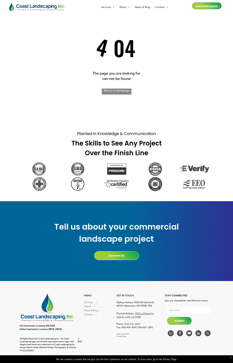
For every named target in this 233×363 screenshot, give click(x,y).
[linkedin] (198, 333)
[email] (171, 333)
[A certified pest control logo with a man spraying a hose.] (77, 184)
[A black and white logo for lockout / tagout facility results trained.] (155, 184)
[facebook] (180, 333)
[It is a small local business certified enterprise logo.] (39, 168)
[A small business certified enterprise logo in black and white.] (77, 168)
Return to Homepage (116, 90)
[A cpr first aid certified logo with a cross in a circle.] (39, 184)
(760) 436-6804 (132, 324)
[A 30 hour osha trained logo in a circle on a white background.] (155, 168)
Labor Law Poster (122, 334)
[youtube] (189, 333)
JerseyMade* (28, 350)
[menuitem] (108, 7)
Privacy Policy (121, 336)
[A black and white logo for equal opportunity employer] (194, 184)
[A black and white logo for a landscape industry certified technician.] (116, 184)
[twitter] (208, 333)
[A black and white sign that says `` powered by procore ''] (116, 168)
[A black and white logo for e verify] (194, 168)
